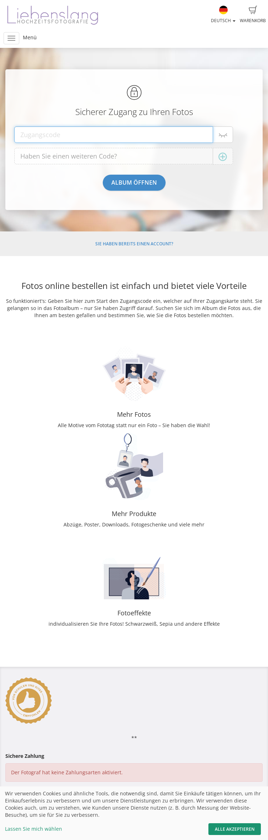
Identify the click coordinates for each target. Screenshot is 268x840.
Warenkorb (253, 15)
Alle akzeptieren (234, 829)
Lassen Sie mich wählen (33, 828)
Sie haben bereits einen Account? (134, 244)
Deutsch (223, 15)
